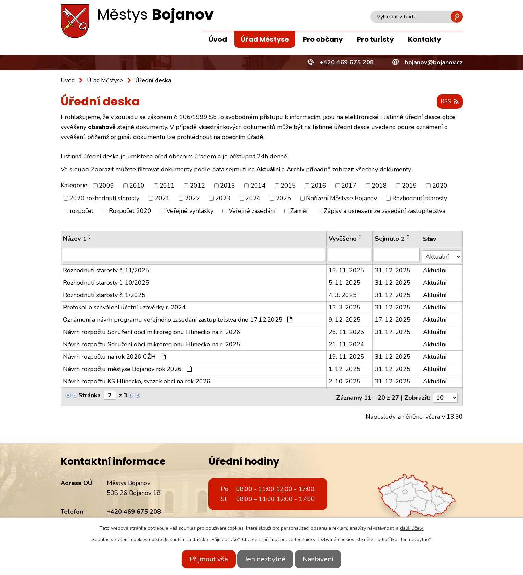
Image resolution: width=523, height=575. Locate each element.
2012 (197, 186)
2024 (252, 198)
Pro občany (323, 39)
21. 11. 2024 (346, 342)
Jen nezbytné (265, 559)
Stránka (89, 393)
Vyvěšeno (343, 239)
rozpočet (81, 211)
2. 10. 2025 (344, 379)
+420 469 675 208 (134, 508)
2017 (348, 186)
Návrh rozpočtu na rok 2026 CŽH (114, 355)
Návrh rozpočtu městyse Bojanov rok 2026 (127, 367)
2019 (409, 186)
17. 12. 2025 (393, 318)
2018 (379, 186)
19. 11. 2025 (346, 355)
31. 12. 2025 (393, 269)
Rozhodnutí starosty (419, 198)
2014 (258, 186)
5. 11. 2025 (344, 281)
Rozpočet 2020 (130, 211)
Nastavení (324, 559)
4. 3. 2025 (343, 293)
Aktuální (435, 269)
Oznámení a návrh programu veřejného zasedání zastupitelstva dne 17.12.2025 (177, 318)
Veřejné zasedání (252, 211)
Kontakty (424, 39)
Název (74, 239)
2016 (318, 186)
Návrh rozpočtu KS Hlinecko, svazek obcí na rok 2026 (137, 379)
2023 (222, 198)
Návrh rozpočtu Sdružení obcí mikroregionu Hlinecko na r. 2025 (151, 342)
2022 (192, 198)
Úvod (217, 39)
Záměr (299, 211)
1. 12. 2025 (344, 367)
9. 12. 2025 (344, 318)
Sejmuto (390, 239)
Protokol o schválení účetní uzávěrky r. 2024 (124, 306)
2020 (439, 186)
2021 (162, 198)
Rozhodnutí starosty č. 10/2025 (106, 281)
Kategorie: (74, 185)
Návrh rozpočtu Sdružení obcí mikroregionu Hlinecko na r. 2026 (151, 330)
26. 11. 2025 (346, 330)
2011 (167, 186)
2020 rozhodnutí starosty (104, 198)
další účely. (412, 528)
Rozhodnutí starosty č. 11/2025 (106, 269)
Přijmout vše (202, 559)
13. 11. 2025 (346, 269)
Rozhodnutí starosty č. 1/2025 (104, 293)
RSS (448, 102)
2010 (136, 186)
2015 (288, 186)
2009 (106, 186)
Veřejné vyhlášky (189, 211)
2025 (283, 198)
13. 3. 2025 (344, 306)
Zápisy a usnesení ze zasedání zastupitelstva (384, 211)
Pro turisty (375, 39)
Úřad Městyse (265, 39)
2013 (227, 186)
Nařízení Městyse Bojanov (341, 198)
